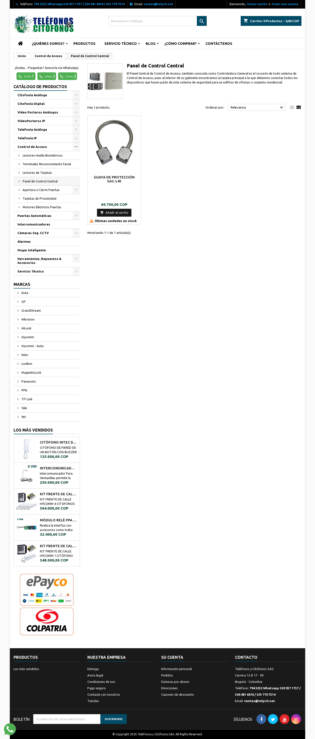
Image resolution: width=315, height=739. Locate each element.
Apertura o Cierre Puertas (41, 190)
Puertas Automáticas (34, 215)
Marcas (22, 284)
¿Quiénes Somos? (48, 44)
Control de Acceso (32, 146)
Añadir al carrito (114, 212)
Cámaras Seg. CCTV (33, 233)
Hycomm (27, 337)
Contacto (246, 657)
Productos (84, 44)
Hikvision (27, 319)
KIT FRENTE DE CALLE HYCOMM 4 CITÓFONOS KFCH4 (59, 494)
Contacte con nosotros (103, 694)
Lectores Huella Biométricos (43, 155)
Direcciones (169, 688)
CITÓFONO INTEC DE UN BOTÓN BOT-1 (59, 442)
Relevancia (257, 108)
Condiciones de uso (101, 681)
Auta (24, 292)
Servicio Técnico (120, 44)
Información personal (176, 669)
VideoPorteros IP (31, 121)
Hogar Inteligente (31, 250)
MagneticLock (31, 372)
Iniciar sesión (257, 4)
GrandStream (31, 310)
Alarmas (24, 241)
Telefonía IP (27, 138)
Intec (24, 354)
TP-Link (26, 399)
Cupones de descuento (177, 694)
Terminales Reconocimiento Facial (47, 164)
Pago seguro (96, 688)
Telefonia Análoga (32, 129)
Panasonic (28, 381)
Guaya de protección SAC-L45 (114, 179)
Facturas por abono (175, 681)
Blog (151, 44)
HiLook (26, 328)
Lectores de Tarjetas (37, 172)
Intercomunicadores (33, 224)
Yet (23, 416)
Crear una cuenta (285, 4)
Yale (24, 408)
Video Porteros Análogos (37, 112)
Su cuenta (172, 657)
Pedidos (167, 675)
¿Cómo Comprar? (180, 44)
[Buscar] (157, 21)
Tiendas (93, 701)
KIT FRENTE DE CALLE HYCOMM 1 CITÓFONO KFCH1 (59, 546)
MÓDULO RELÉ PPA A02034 (59, 520)
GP (23, 301)
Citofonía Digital (31, 103)
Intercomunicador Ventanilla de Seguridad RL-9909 (59, 468)
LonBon (26, 363)
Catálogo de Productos (40, 86)
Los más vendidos (33, 430)
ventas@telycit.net (158, 4)
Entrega (93, 669)
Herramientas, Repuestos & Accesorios (39, 260)
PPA (24, 390)
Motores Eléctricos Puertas (42, 207)
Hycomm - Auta (32, 346)
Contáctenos (218, 44)
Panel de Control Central (40, 181)
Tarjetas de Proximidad (39, 198)
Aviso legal (95, 675)
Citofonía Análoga (32, 95)
